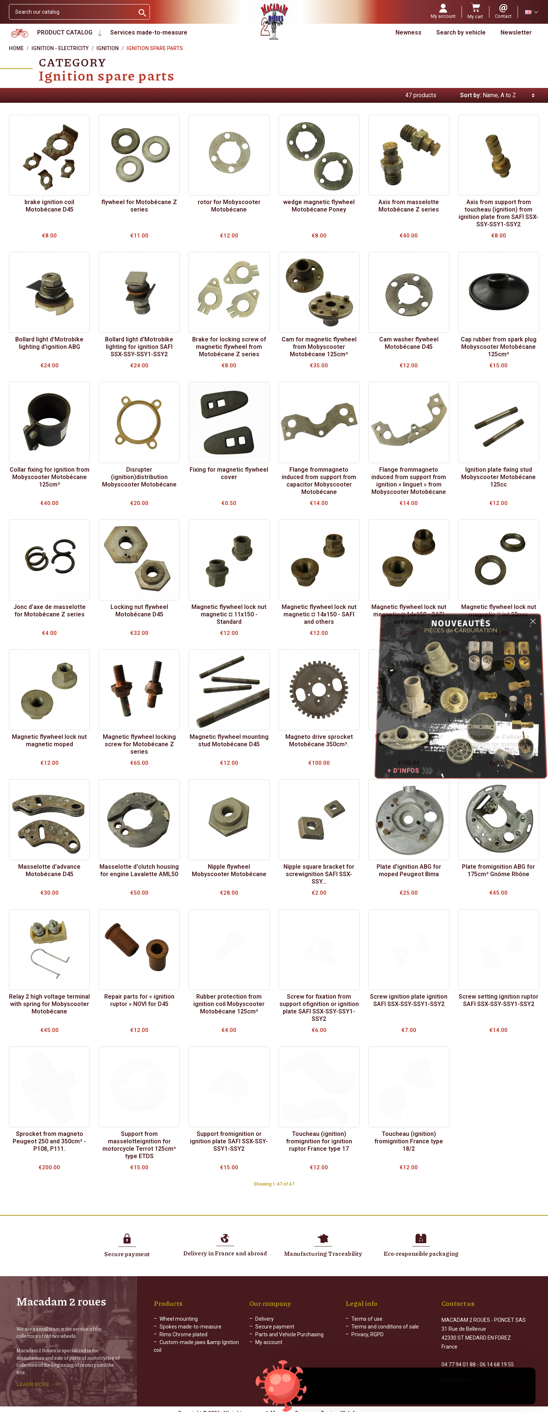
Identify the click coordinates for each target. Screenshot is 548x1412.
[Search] (71, 11)
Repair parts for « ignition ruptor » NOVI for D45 (139, 1000)
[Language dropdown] (531, 11)
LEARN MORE (32, 1380)
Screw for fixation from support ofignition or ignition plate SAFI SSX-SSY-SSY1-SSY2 (319, 1007)
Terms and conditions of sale (385, 1327)
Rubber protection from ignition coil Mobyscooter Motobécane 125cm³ (229, 1004)
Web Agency (355, 1406)
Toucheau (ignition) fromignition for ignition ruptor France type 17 (319, 1141)
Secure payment (274, 1327)
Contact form (457, 1373)
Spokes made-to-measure (191, 1327)
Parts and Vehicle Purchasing (289, 1334)
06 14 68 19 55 (497, 1358)
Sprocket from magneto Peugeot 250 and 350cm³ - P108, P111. (49, 1141)
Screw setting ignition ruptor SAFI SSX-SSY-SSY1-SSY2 (498, 1000)
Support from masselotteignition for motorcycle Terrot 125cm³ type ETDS (139, 1145)
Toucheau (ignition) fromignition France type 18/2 (408, 1141)
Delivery (264, 1319)
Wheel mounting (179, 1319)
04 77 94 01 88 (459, 1358)
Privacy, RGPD (367, 1334)
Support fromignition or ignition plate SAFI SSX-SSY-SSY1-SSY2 (229, 1141)
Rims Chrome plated (183, 1334)
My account (268, 1342)
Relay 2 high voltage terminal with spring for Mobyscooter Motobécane (49, 1004)
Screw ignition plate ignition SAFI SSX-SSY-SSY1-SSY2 (408, 1000)
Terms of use (367, 1319)
